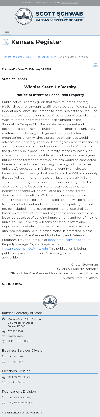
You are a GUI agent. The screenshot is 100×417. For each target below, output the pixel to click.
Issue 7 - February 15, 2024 (41, 56)
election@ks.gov (17, 382)
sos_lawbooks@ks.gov (20, 402)
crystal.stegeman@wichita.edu (25, 248)
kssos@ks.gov (15, 336)
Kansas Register (12, 56)
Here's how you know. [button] (69, 3)
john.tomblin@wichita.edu (68, 239)
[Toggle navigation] (6, 31)
